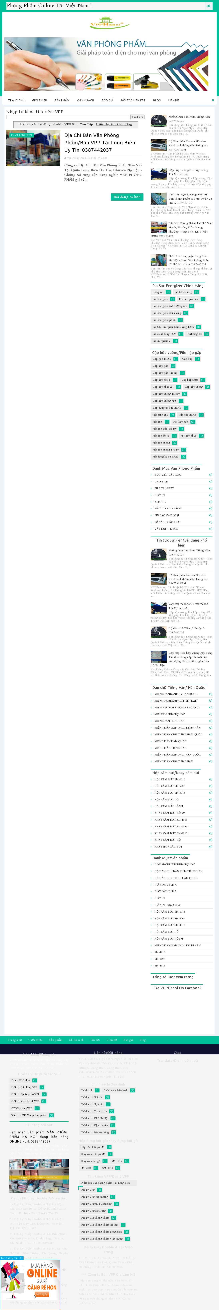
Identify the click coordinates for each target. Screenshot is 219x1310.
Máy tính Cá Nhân (168, 508)
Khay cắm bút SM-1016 (171, 819)
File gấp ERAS (187, 414)
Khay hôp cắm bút (169, 846)
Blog (157, 100)
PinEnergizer (194, 334)
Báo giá (107, 100)
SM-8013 (160, 965)
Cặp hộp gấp (160, 365)
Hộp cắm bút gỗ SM (169, 806)
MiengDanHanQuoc (170, 714)
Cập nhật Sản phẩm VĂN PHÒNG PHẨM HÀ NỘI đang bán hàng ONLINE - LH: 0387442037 (39, 1136)
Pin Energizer (160, 299)
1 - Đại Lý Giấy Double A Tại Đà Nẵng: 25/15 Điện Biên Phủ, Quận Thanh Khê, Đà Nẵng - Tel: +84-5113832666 (107, 1262)
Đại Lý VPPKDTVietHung (96, 1203)
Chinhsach (87, 1090)
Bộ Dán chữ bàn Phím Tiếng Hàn (178, 871)
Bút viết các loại (168, 474)
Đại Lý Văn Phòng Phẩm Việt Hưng (102, 1238)
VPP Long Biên (23, 135)
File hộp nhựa (188, 435)
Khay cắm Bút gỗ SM (170, 813)
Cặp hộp (187, 358)
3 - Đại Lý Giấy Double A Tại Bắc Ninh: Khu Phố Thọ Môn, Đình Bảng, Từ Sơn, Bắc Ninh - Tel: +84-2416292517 (37, 1238)
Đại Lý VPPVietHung (93, 1210)
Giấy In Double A (167, 905)
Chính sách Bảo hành (116, 1090)
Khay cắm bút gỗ (168, 840)
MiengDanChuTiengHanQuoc (177, 707)
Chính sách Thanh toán (94, 1111)
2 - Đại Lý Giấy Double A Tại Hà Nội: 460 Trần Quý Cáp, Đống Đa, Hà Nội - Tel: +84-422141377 (36, 1223)
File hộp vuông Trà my (166, 449)
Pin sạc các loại (167, 515)
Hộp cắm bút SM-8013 (170, 792)
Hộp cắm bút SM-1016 (170, 779)
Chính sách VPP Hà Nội (94, 1118)
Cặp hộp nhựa (189, 379)
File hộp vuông (161, 442)
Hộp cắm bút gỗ (166, 799)
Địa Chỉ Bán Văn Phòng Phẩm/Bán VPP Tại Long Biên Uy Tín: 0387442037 (99, 142)
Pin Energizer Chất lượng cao (170, 306)
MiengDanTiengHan (170, 721)
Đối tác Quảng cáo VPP (25, 1094)
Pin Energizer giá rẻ (164, 320)
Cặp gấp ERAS (162, 358)
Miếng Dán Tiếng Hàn (170, 748)
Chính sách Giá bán (92, 1097)
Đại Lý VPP (88, 1189)
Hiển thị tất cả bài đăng (114, 124)
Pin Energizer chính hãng (167, 313)
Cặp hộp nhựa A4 (163, 386)
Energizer (158, 292)
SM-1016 (160, 952)
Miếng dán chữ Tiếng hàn (174, 761)
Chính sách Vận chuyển (94, 1125)
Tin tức (95, 1040)
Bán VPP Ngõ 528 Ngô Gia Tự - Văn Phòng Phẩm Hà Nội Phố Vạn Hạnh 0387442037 (190, 199)
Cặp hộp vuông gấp (164, 400)
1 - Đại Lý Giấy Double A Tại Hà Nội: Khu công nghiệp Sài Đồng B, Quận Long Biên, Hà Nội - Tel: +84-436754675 (37, 1208)
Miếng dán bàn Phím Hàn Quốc (178, 754)
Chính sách (85, 100)
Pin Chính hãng (183, 292)
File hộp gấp (180, 421)
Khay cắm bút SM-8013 (171, 833)
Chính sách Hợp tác (92, 1104)
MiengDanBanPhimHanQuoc (176, 694)
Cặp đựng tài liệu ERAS (167, 407)
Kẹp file (160, 502)
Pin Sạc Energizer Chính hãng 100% (173, 327)
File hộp (157, 421)
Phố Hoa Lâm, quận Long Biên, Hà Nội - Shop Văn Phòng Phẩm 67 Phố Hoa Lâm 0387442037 (189, 260)
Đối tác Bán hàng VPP (24, 1087)
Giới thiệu (39, 100)
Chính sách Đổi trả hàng (95, 1132)
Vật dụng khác (166, 529)
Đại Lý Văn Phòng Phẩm (95, 1217)
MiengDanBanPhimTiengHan (176, 700)
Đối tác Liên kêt (133, 100)
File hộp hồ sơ (161, 435)
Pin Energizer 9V (188, 299)
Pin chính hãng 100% (164, 334)
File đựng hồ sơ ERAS (166, 456)
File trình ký (164, 488)
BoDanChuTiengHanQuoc (175, 864)
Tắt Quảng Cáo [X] (12, 1258)
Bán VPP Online (20, 1080)
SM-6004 (160, 958)
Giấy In (160, 495)
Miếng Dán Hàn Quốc (170, 741)
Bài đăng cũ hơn (127, 197)
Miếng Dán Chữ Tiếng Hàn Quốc (178, 734)
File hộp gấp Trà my (164, 428)
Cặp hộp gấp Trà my (165, 372)
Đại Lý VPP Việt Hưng (94, 1196)
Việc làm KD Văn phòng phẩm (29, 1115)
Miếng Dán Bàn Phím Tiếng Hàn (178, 727)
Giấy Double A (165, 891)
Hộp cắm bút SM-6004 (170, 786)
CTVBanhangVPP (21, 1108)
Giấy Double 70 (166, 884)
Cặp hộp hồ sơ (161, 379)
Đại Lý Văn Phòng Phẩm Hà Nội (99, 1224)
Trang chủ (16, 100)
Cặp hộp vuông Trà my (166, 393)
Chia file (161, 481)
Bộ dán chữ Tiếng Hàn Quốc (176, 878)
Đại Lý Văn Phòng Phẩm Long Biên (101, 1231)
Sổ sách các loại (167, 522)
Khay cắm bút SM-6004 (171, 826)
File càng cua (160, 414)
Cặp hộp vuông (194, 386)
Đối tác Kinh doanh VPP (25, 1101)
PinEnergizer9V (161, 341)
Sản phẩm (62, 100)
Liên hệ (173, 100)
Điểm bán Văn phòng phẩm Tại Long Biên (105, 1182)
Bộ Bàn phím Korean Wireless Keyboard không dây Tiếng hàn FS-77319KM (188, 145)
